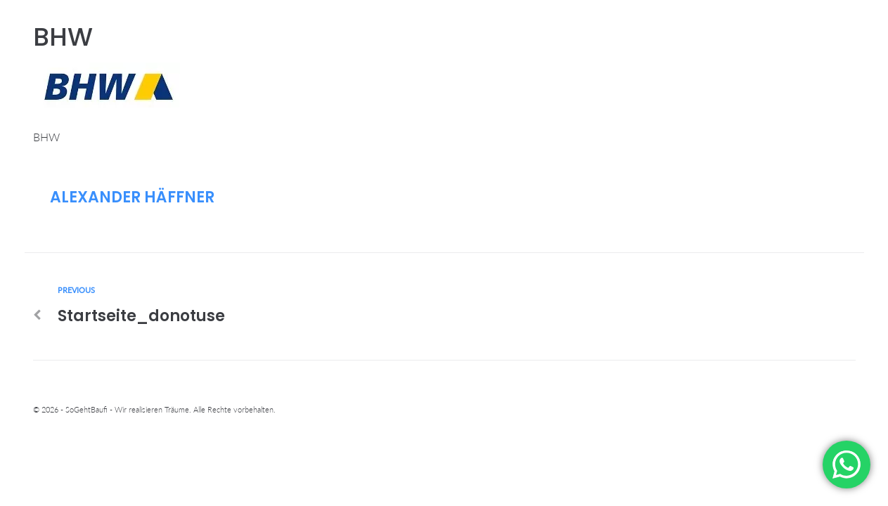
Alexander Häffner (132, 197)
